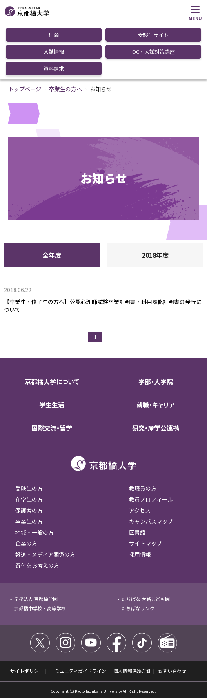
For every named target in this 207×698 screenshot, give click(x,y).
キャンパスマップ (151, 521)
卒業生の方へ (65, 89)
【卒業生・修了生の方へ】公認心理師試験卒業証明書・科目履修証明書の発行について (103, 305)
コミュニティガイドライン (78, 670)
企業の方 (26, 543)
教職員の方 (142, 488)
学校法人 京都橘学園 (36, 598)
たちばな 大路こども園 (146, 598)
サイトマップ (145, 543)
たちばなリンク (138, 608)
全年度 (51, 255)
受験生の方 (29, 488)
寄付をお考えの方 (37, 565)
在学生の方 (29, 499)
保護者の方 (29, 510)
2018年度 (155, 255)
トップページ (24, 89)
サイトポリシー (26, 670)
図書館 (137, 532)
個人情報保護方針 (132, 670)
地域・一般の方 (34, 532)
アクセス (140, 510)
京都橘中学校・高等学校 (40, 608)
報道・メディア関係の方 (45, 554)
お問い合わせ (172, 670)
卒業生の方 (29, 521)
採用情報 (140, 554)
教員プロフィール (151, 499)
